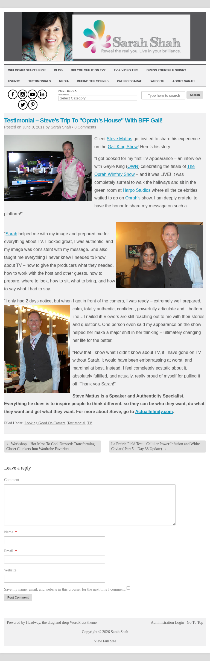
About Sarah (184, 81)
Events (14, 81)
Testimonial (76, 423)
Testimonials (39, 81)
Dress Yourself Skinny (166, 70)
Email (10, 551)
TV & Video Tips (126, 70)
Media (64, 81)
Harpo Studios (136, 190)
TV (89, 423)
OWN (132, 166)
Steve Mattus (119, 138)
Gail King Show (123, 146)
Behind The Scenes (93, 81)
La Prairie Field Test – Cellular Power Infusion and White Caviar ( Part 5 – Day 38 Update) (155, 446)
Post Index (63, 94)
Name (10, 532)
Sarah (11, 233)
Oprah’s (133, 198)
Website (157, 81)
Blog (58, 70)
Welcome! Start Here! (27, 70)
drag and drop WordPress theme (72, 622)
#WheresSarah (129, 81)
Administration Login (167, 623)
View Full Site (105, 641)
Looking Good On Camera (45, 423)
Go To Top (195, 623)
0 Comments (85, 127)
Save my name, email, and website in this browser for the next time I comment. (65, 589)
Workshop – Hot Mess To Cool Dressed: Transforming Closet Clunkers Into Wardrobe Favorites (50, 446)
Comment (11, 480)
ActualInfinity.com (154, 411)
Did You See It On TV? (88, 70)
